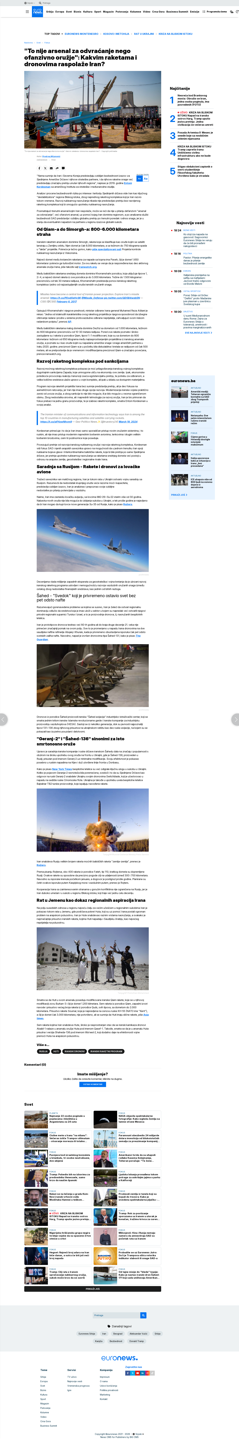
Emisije (194, 11)
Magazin (108, 11)
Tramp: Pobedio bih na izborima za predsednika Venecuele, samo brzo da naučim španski (69, 1177)
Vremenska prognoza (78, 1385)
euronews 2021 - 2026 (118, 1434)
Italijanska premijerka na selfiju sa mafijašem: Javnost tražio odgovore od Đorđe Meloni (197, 279)
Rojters (127, 504)
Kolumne (135, 11)
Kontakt (103, 1399)
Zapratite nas (135, 1367)
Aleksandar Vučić (138, 1333)
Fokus (47, 43)
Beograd (117, 1333)
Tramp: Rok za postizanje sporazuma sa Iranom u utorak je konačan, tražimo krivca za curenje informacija (139, 1216)
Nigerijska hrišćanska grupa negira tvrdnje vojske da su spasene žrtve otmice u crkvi (70, 1235)
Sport (97, 11)
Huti (56, 1051)
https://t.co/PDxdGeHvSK (65, 297)
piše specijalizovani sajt (106, 249)
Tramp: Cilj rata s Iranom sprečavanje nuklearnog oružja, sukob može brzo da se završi (68, 1274)
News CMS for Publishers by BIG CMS (119, 1437)
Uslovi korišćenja (108, 1385)
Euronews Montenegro (81, 33)
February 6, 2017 (67, 301)
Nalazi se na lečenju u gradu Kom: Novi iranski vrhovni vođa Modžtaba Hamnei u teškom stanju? (68, 1196)
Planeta (53, 1113)
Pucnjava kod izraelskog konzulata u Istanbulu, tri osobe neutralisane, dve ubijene (69, 1158)
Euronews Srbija (87, 1333)
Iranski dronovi (75, 1051)
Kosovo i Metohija (116, 33)
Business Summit (177, 11)
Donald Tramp (137, 1341)
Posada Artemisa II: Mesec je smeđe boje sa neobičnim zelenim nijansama (195, 135)
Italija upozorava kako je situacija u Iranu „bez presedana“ (200, 462)
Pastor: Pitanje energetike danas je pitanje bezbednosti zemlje (197, 260)
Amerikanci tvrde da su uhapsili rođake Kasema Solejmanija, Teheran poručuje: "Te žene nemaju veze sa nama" (137, 1158)
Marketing (105, 1394)
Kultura (87, 11)
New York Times (62, 769)
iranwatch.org (88, 266)
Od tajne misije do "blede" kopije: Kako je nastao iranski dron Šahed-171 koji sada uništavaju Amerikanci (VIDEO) (139, 1274)
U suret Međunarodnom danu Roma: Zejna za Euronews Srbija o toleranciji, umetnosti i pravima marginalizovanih (197, 321)
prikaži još (93, 1289)
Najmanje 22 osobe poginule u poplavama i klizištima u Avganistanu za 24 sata (67, 1118)
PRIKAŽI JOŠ (179, 495)
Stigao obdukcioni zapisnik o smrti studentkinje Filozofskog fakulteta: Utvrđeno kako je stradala (195, 171)
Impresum (105, 1377)
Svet (69, 11)
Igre (69, 1390)
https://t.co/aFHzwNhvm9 (56, 421)
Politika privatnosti (109, 1390)
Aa (139, 178)
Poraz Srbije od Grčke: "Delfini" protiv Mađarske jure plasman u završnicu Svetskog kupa (197, 300)
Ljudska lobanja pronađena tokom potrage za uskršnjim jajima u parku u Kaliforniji (139, 1177)
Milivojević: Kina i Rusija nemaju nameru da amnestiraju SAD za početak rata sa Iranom (137, 1235)
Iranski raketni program (106, 1051)
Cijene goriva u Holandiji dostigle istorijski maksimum (200, 440)
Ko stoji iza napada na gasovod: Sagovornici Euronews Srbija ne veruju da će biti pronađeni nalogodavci (197, 240)
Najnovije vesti (74, 1381)
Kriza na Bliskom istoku (175, 33)
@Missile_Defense (92, 297)
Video (146, 11)
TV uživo (72, 1377)
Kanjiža (98, 1341)
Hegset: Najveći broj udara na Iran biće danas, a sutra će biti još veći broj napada (69, 1255)
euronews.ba (183, 381)
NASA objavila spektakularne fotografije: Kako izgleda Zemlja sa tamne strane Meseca (139, 1118)
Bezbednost (116, 1341)
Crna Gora (158, 11)
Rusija (43, 1051)
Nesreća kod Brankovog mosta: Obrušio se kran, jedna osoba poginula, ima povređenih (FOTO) (193, 100)
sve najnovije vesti (199, 332)
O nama (104, 1381)
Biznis (77, 11)
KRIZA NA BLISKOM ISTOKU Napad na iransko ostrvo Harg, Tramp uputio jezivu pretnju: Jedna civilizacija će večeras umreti (69, 1216)
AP (69, 321)
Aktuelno (196, 388)
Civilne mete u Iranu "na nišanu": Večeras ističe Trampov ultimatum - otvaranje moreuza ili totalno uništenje (69, 1138)
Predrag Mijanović (51, 156)
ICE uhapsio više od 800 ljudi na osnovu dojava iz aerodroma (201, 483)
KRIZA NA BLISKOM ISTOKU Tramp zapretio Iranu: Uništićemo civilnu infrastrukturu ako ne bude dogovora (194, 152)
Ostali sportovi (191, 291)
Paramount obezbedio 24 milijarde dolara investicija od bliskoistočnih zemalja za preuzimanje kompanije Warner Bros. (139, 1138)
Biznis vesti (189, 230)
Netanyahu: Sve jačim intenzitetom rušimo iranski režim (201, 419)
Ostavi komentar (92, 1084)
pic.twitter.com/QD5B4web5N (122, 297)
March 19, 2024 (128, 421)
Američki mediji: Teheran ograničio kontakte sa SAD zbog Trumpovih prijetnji (201, 396)
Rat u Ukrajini (144, 33)
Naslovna (28, 43)
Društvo (188, 311)
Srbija (50, 11)
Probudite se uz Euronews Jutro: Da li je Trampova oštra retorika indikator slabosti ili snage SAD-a (138, 1255)
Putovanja (122, 11)
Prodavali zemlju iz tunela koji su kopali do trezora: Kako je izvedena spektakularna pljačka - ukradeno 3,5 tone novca (138, 1196)
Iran (104, 1333)
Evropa (59, 11)
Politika (187, 253)
